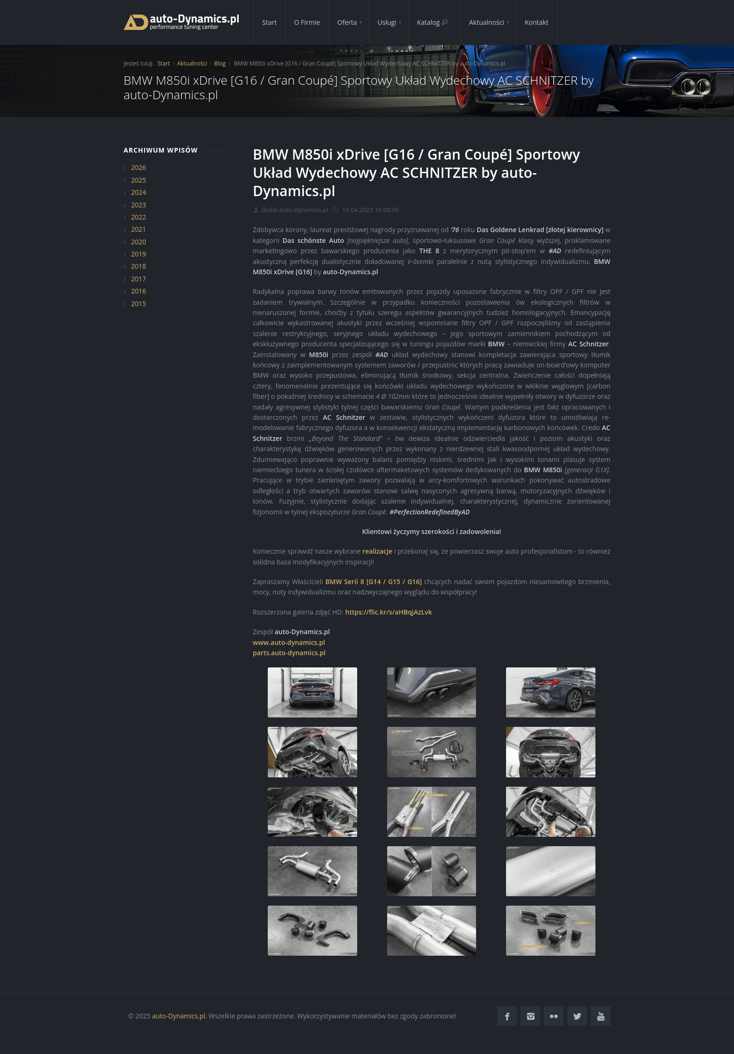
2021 (138, 229)
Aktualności (486, 22)
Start (269, 22)
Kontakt (537, 22)
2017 (138, 278)
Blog (220, 63)
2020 (138, 241)
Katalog (432, 22)
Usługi (387, 22)
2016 (138, 290)
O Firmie (307, 22)
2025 (138, 180)
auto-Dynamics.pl (178, 1015)
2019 (138, 253)
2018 (138, 266)
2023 (138, 204)
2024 (138, 192)
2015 (138, 303)
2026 (138, 167)
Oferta (347, 22)
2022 (138, 216)
